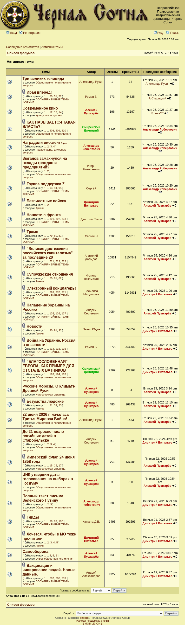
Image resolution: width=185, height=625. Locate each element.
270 (58, 292)
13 (55, 112)
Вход (12, 33)
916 (63, 348)
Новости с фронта (44, 215)
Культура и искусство (48, 115)
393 (63, 218)
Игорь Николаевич (91, 167)
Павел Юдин (91, 329)
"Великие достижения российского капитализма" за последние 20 (47, 253)
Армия (39, 208)
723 (63, 261)
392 (58, 218)
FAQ (158, 33)
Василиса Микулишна (91, 292)
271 (63, 292)
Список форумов (21, 53)
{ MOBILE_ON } (92, 623)
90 (51, 330)
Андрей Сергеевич (91, 311)
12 (51, 112)
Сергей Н (91, 236)
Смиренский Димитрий (91, 128)
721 (52, 261)
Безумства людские (45, 401)
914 (52, 348)
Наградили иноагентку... (44, 142)
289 (63, 578)
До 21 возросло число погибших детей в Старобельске (43, 436)
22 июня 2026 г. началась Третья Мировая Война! (45, 416)
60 (51, 278)
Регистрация (30, 33)
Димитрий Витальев (91, 204)
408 (52, 130)
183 (52, 374)
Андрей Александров (91, 574)
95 (60, 188)
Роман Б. (91, 96)
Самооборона (35, 551)
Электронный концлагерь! (51, 288)
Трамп (32, 232)
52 (60, 96)
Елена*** (157, 113)
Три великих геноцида (43, 78)
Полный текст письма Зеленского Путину (42, 498)
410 (63, 130)
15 (51, 465)
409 (58, 130)
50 (51, 96)
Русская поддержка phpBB (92, 620)
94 (55, 188)
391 (52, 218)
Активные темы (52, 47)
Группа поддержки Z (46, 184)
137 (63, 313)
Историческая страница (50, 394)
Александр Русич (91, 81)
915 (58, 348)
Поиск (172, 33)
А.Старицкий (157, 98)
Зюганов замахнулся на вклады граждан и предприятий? (44, 162)
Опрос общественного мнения (54, 558)
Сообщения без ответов (22, 47)
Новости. (35, 326)
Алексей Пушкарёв (91, 111)
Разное (39, 281)
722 (58, 261)
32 (55, 405)
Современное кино (40, 108)
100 (61, 521)
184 (58, 374)
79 (51, 235)
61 (55, 278)
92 (60, 330)
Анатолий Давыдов (91, 257)
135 (52, 313)
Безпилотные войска (46, 201)
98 (51, 521)
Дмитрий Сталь (91, 219)
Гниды (33, 517)
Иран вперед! (39, 92)
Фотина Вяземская (91, 277)
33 (60, 405)
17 (60, 465)
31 (51, 405)
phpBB (84, 617)
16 (55, 465)
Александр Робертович (160, 129)
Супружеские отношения (50, 274)
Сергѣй (91, 188)
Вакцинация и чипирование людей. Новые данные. (48, 569)
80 (55, 235)
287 (52, 578)
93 (51, 188)
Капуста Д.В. (91, 521)
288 (58, 578)
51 (55, 96)
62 (60, 278)
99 (55, 521)
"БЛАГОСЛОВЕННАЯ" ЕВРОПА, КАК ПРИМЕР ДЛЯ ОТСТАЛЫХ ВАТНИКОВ (48, 366)
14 (60, 112)
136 (58, 313)
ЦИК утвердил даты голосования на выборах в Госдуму (47, 478)
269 (52, 292)
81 (60, 235)
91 (55, 330)
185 (63, 374)
